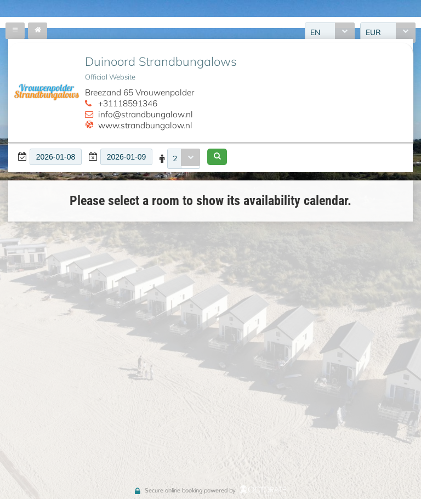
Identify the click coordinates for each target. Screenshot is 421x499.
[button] (217, 157)
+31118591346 (127, 103)
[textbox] (56, 157)
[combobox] (183, 159)
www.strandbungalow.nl (145, 125)
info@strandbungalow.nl (145, 114)
